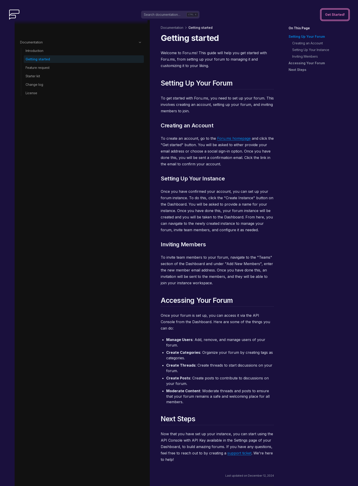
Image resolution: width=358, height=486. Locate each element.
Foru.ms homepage (157, 125)
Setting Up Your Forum (307, 36)
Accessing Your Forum (307, 63)
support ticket (124, 361)
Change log (34, 70)
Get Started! (335, 14)
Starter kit (33, 61)
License (31, 78)
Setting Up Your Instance (310, 50)
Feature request (38, 53)
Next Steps (297, 70)
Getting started (38, 44)
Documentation (42, 28)
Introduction (34, 36)
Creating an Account (307, 43)
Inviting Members (305, 56)
